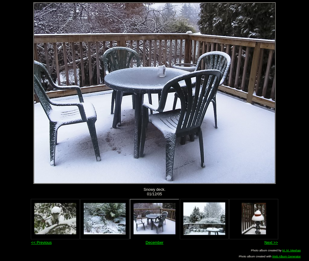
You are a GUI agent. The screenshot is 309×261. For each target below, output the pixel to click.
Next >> (271, 242)
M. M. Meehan (291, 250)
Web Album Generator (286, 256)
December (154, 242)
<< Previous (41, 242)
